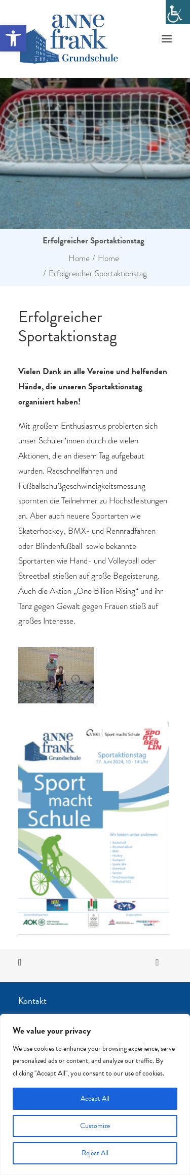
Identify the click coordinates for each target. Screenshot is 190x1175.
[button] (13, 38)
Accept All (95, 1098)
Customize (95, 1125)
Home (79, 258)
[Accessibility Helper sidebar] (178, 12)
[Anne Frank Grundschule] (68, 39)
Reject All (95, 1153)
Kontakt (32, 1000)
